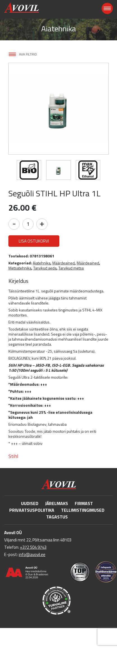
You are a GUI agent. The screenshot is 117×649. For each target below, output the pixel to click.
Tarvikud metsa (71, 268)
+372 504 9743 (33, 547)
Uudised (29, 503)
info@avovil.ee (32, 554)
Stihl (13, 456)
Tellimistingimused (82, 510)
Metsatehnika (19, 268)
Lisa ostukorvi (34, 241)
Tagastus (57, 516)
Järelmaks (56, 503)
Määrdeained (63, 263)
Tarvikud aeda (45, 268)
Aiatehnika (41, 263)
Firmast (84, 503)
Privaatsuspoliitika (31, 510)
